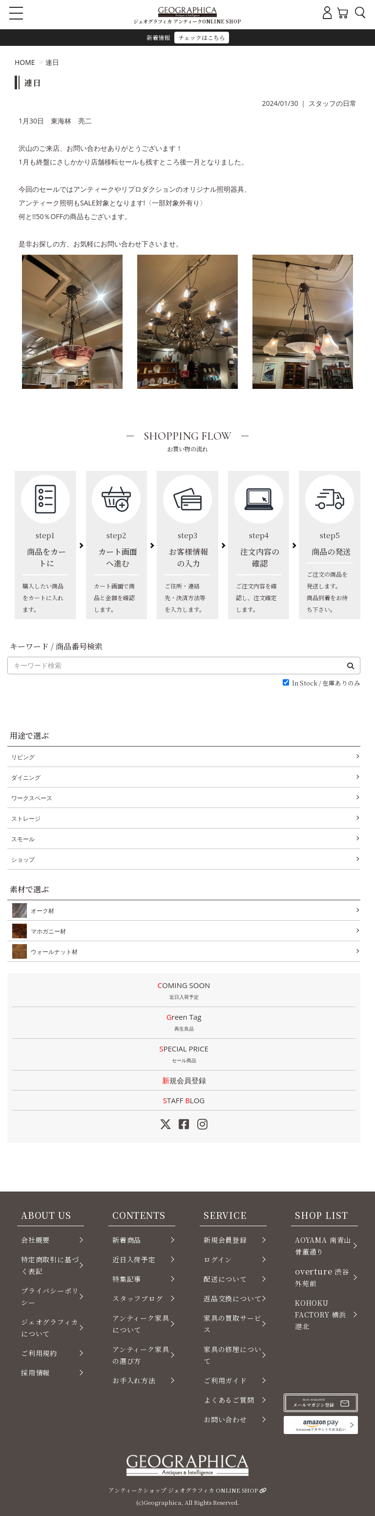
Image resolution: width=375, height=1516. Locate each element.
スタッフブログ (137, 1298)
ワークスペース (31, 798)
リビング (23, 757)
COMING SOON (184, 991)
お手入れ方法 (134, 1380)
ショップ (23, 859)
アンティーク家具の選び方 (140, 1355)
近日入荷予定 (134, 1259)
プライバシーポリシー (50, 1296)
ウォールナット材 (52, 951)
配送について (225, 1279)
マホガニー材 (46, 931)
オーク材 (40, 910)
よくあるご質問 (229, 1400)
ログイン (218, 1259)
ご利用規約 (39, 1353)
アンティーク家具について (140, 1323)
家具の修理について (233, 1355)
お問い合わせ (225, 1419)
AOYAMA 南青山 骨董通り (323, 1245)
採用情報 (35, 1372)
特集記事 (126, 1279)
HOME (25, 62)
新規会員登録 (184, 1080)
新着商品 (126, 1240)
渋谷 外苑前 (322, 1276)
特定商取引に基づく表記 (50, 1265)
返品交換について (233, 1298)
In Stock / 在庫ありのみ (326, 683)
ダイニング (26, 777)
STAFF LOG (184, 1100)
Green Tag (184, 1023)
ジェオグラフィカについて (50, 1327)
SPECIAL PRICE (184, 1055)
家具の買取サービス (233, 1323)
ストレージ (26, 818)
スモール (23, 839)
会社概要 (35, 1240)
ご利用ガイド (225, 1380)
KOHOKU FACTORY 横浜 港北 (320, 1314)
